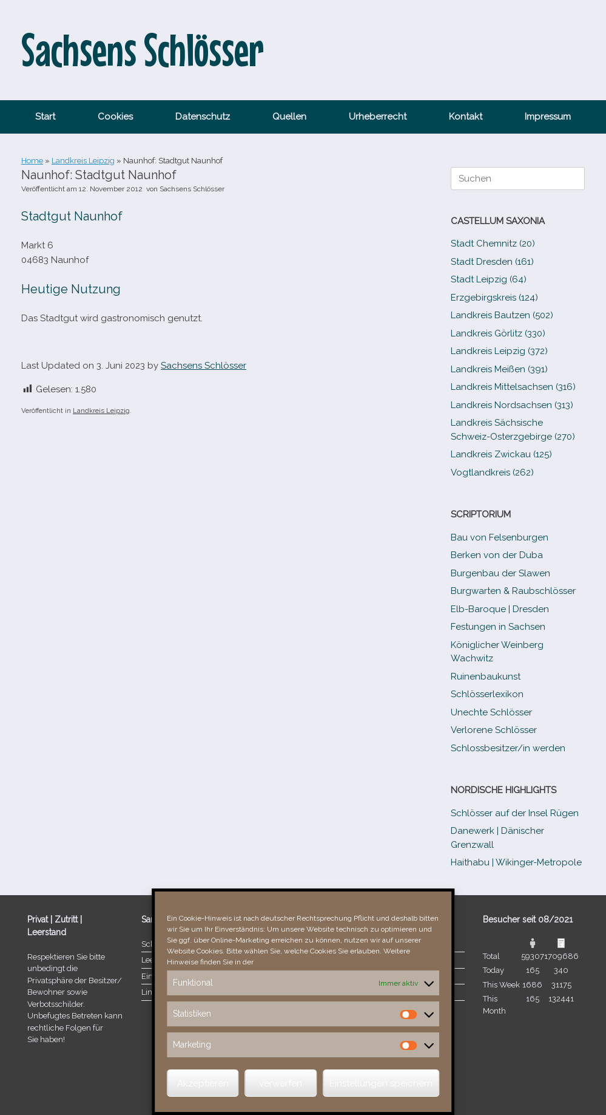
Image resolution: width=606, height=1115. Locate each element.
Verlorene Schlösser (494, 730)
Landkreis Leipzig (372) (499, 351)
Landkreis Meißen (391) (499, 369)
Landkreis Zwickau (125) (501, 454)
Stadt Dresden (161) (492, 261)
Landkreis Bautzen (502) (502, 315)
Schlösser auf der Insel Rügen (515, 813)
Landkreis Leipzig (83, 160)
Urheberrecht (377, 116)
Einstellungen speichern (381, 1083)
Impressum (548, 116)
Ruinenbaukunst (485, 676)
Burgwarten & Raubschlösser (513, 590)
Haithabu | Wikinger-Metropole (516, 862)
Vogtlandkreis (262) (492, 472)
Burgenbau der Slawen (500, 573)
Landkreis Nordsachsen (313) (512, 405)
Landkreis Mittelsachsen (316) (513, 386)
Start (45, 116)
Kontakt (465, 116)
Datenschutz (202, 116)
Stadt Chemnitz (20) (493, 243)
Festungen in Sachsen (498, 626)
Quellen (289, 116)
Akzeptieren (203, 1083)
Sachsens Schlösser (192, 189)
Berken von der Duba (497, 555)
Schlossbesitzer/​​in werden (508, 748)
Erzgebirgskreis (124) (494, 297)
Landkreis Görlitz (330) (498, 333)
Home (32, 160)
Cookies (115, 116)
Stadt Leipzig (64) (489, 279)
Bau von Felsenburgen (499, 537)
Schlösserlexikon (487, 694)
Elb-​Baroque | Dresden (500, 609)
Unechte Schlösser (491, 712)
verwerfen (280, 1083)
